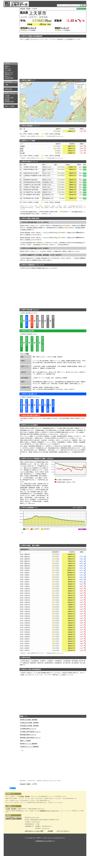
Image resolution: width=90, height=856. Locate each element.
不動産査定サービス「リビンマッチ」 (49, 810)
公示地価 (7, 95)
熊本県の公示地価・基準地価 (28, 719)
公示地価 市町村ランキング (28, 728)
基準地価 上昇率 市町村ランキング (30, 737)
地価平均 (7, 66)
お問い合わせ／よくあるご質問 (34, 831)
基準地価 (7, 99)
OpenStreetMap (77, 121)
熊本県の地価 (8, 89)
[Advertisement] (11, 34)
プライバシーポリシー (63, 831)
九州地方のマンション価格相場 (29, 746)
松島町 (21, 148)
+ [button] (21, 84)
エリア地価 (8, 70)
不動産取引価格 (9, 78)
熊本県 (28, 8)
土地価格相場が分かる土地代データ (45, 841)
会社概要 (50, 831)
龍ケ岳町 (22, 153)
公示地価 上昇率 (9, 97)
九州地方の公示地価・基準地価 (29, 722)
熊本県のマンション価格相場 (28, 743)
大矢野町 (22, 146)
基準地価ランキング (28, 28)
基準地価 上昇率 (9, 101)
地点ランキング (9, 72)
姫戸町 (21, 150)
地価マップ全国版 (9, 106)
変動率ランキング (62, 28)
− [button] (21, 87)
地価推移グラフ (9, 74)
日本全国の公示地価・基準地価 (29, 725)
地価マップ (8, 68)
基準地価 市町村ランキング (28, 734)
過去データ (8, 76)
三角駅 (6, 84)
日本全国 (22, 8)
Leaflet (70, 121)
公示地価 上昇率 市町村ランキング (30, 731)
